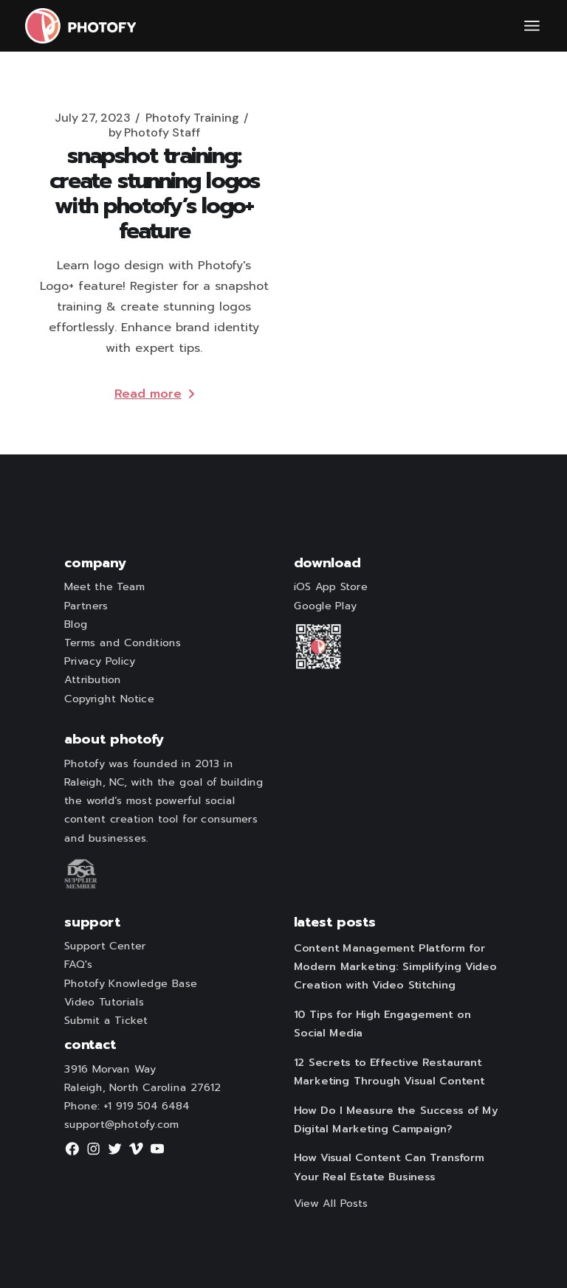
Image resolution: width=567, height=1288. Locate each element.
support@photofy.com (121, 1125)
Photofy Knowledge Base (130, 983)
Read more (154, 394)
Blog (76, 624)
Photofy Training (192, 118)
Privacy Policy (99, 661)
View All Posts (331, 1204)
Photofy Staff (154, 132)
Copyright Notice (109, 698)
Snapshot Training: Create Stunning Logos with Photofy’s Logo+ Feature (154, 193)
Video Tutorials (104, 1002)
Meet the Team (104, 587)
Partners (86, 606)
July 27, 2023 (93, 118)
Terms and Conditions (122, 642)
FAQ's (78, 965)
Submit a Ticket (106, 1020)
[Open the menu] (532, 25)
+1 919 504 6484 (146, 1106)
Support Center (105, 946)
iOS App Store (331, 587)
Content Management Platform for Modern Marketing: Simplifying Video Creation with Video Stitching (395, 966)
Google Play (325, 606)
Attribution (92, 680)
